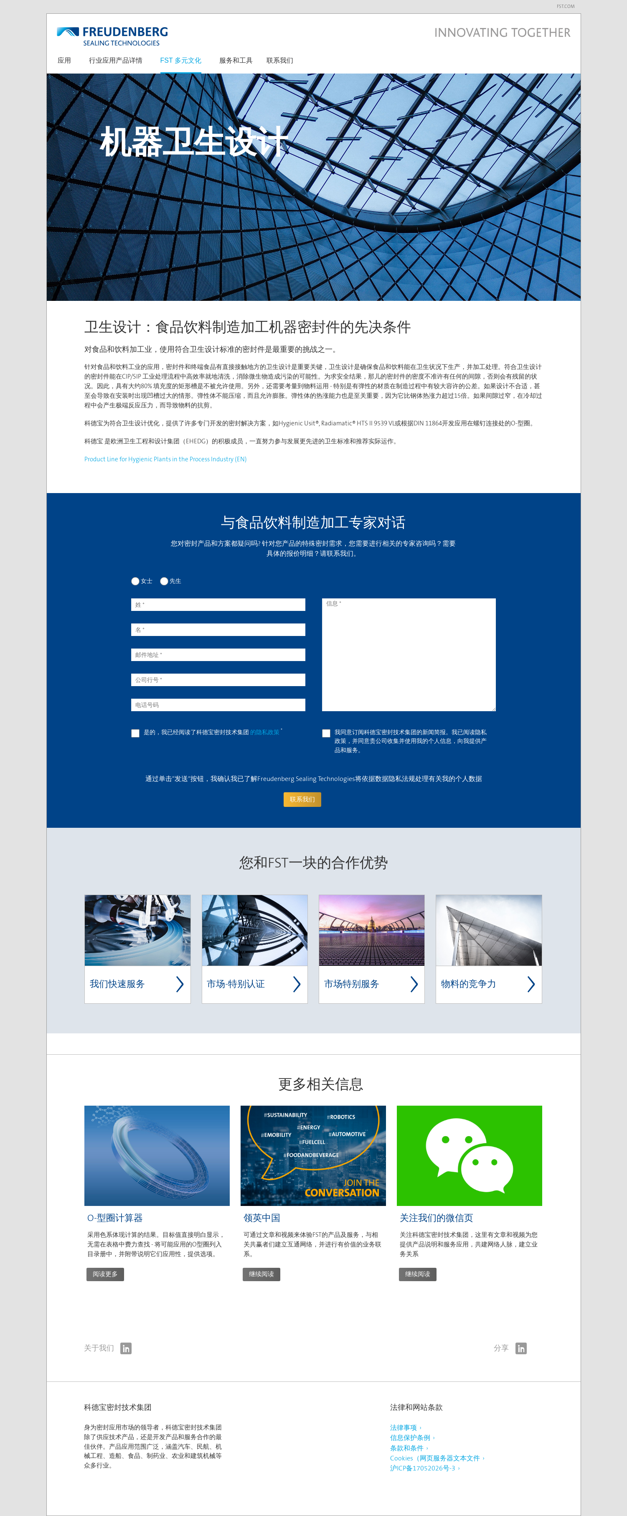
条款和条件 (407, 1448)
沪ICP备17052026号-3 (422, 1468)
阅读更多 (105, 1274)
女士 (146, 581)
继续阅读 (261, 1274)
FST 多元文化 (180, 60)
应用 (64, 60)
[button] (64, 65)
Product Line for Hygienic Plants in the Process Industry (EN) (165, 459)
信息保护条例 (410, 1437)
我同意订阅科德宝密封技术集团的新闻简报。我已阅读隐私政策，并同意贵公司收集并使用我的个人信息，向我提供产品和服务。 (411, 741)
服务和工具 (236, 60)
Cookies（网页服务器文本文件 (435, 1458)
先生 (175, 581)
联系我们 (280, 60)
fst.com (566, 6)
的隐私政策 (265, 732)
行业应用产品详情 (115, 60)
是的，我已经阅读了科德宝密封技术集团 (213, 732)
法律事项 (403, 1427)
